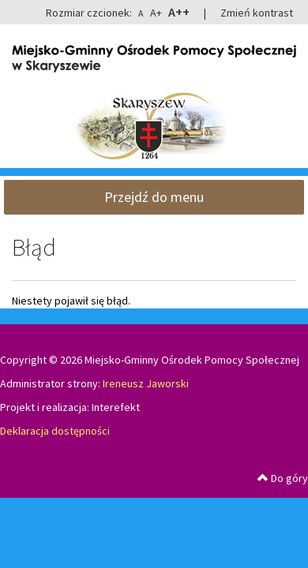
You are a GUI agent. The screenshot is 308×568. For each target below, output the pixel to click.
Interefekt (116, 407)
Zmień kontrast (256, 13)
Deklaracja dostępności (55, 431)
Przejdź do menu (154, 197)
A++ (179, 12)
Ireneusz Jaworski (146, 383)
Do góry (282, 478)
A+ (156, 13)
